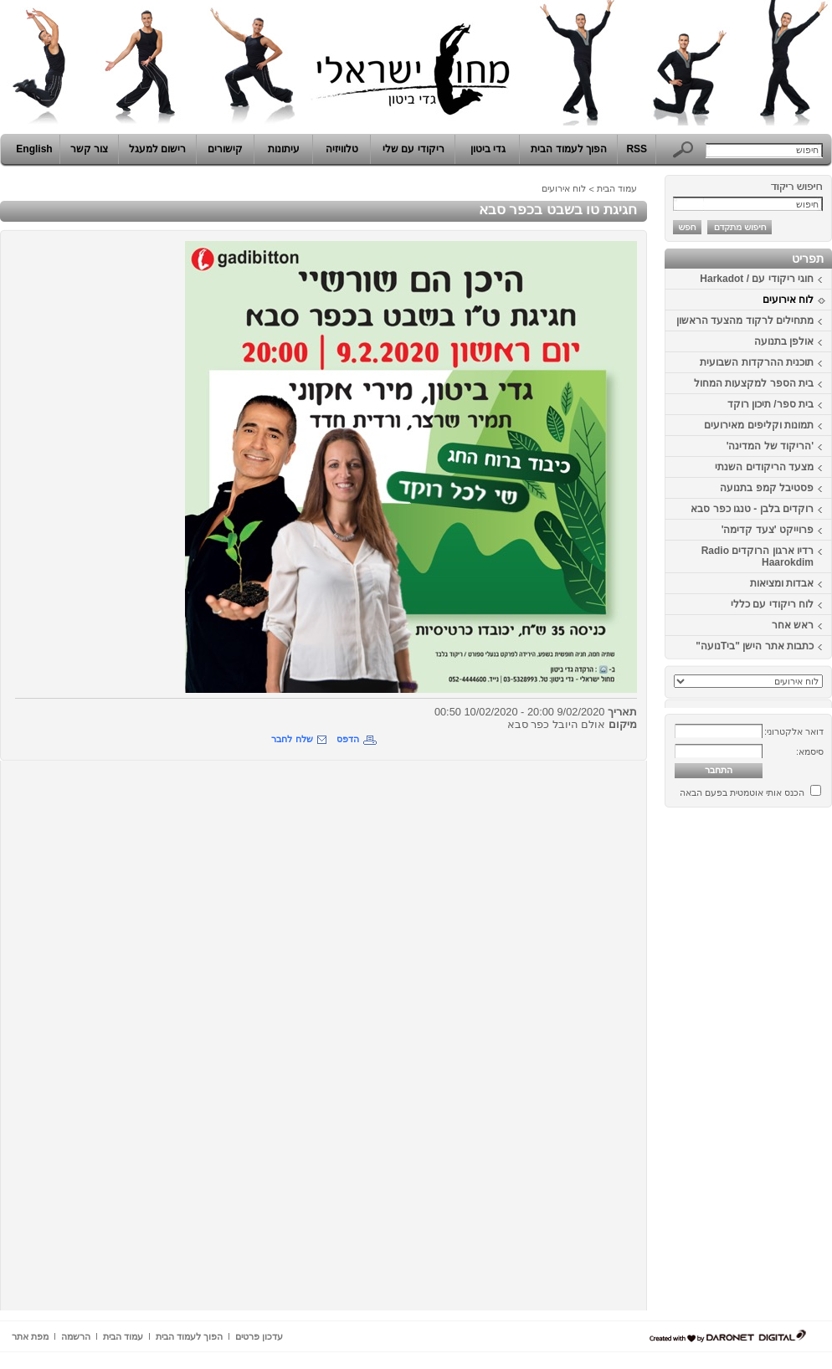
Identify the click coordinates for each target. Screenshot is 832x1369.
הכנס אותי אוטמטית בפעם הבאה (742, 792)
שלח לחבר (291, 739)
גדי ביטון (488, 149)
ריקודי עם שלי (413, 149)
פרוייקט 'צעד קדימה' (768, 530)
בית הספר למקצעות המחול (754, 383)
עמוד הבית (617, 188)
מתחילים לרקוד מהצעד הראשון (745, 320)
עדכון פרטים (259, 1336)
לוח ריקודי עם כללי (772, 604)
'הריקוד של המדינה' (770, 446)
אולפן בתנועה (784, 341)
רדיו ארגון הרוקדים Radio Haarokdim (757, 556)
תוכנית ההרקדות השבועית (757, 362)
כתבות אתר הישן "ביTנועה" (755, 646)
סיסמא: (810, 751)
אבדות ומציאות (782, 583)
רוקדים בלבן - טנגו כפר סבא (752, 509)
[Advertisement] (782, 1065)
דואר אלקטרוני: (794, 731)
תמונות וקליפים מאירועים (759, 425)
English (34, 149)
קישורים (225, 149)
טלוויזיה (342, 149)
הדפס (347, 739)
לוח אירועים (788, 299)
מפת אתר (30, 1336)
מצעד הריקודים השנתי (764, 467)
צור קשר (89, 149)
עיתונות (284, 149)
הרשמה (75, 1336)
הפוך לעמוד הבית (569, 149)
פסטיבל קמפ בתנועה (767, 488)
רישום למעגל (157, 149)
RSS (636, 149)
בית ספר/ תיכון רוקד (770, 404)
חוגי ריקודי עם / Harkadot (757, 279)
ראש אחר (793, 625)
